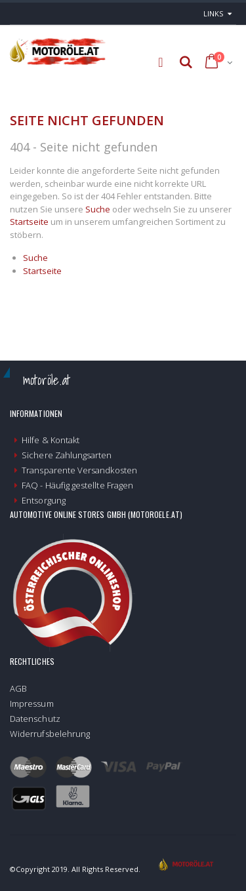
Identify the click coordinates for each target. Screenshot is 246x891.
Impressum (32, 703)
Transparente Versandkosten (79, 470)
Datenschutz (35, 718)
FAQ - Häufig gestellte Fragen (77, 485)
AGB (18, 688)
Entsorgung (44, 500)
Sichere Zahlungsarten (67, 455)
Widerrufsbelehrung (50, 734)
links (213, 13)
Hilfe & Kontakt (50, 440)
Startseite (29, 222)
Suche (97, 209)
